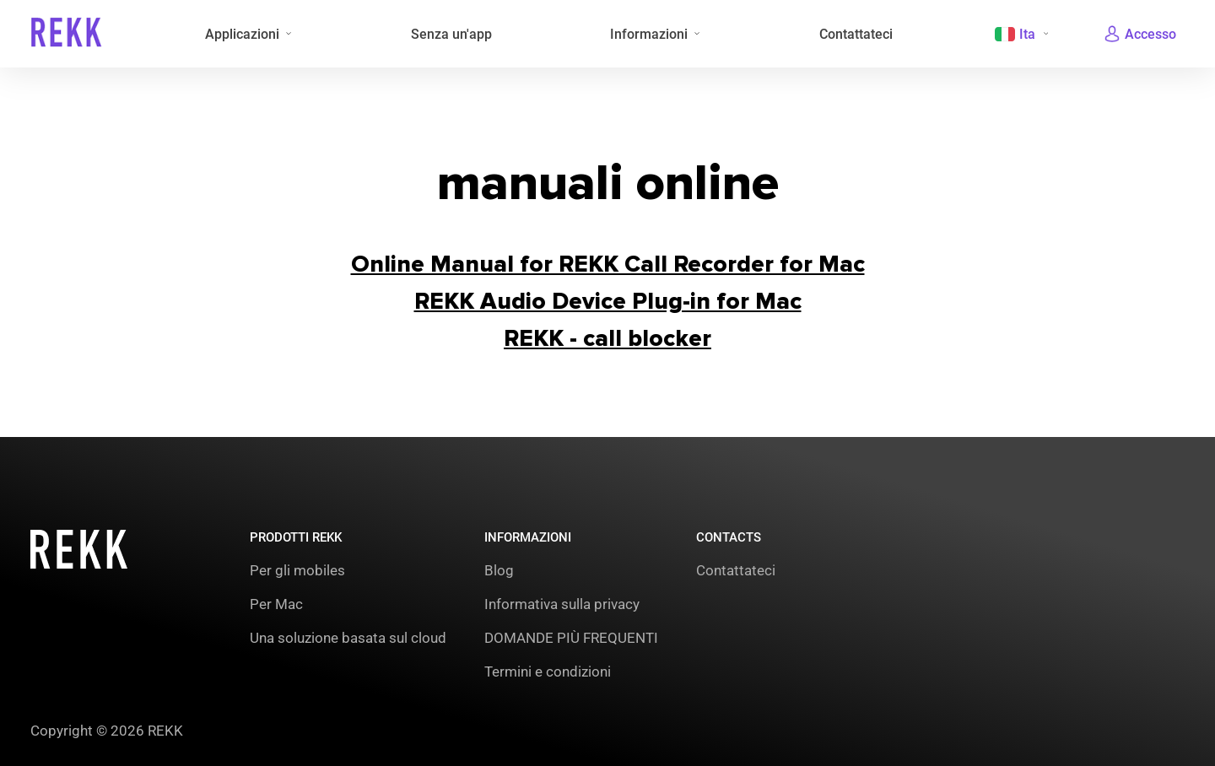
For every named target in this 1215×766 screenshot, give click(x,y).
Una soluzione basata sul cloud (348, 637)
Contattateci (856, 34)
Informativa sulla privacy (562, 604)
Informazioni (649, 34)
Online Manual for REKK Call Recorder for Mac (608, 264)
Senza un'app (451, 34)
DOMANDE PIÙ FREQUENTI (571, 637)
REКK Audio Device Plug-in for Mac (608, 301)
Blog (499, 570)
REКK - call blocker (607, 338)
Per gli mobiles (297, 570)
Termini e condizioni (547, 671)
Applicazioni (242, 34)
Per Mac (276, 604)
